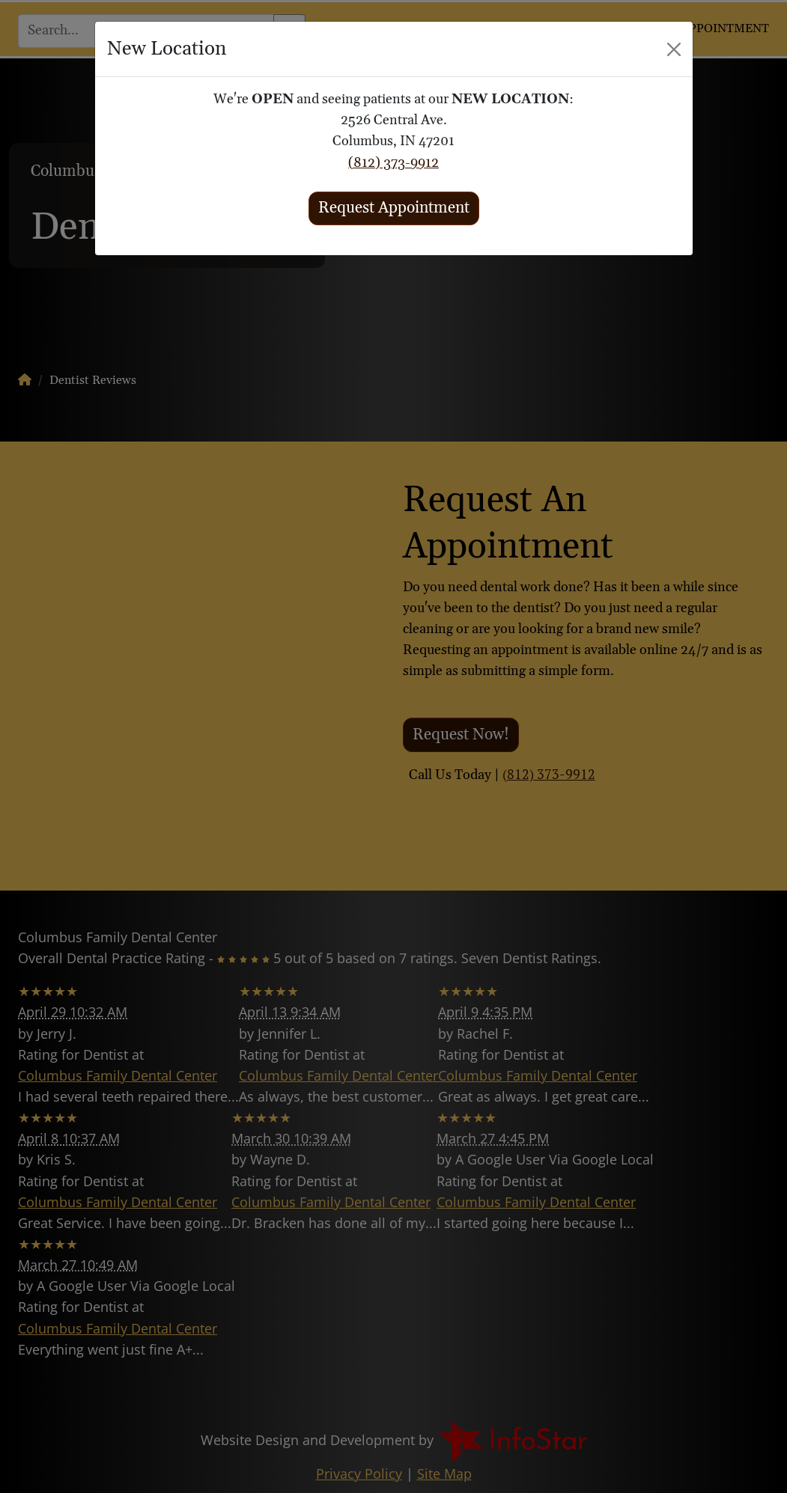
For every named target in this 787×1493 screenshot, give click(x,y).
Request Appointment (394, 208)
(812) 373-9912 (393, 163)
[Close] (674, 49)
